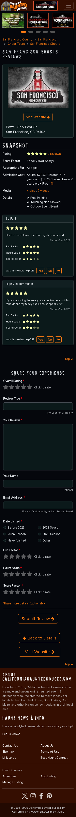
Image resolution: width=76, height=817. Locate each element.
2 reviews (54, 153)
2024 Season (17, 534)
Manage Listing (12, 782)
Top (69, 359)
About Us (47, 745)
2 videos (43, 190)
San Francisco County (17, 39)
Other (46, 540)
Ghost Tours (16, 43)
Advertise (9, 776)
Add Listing (48, 776)
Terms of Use (50, 751)
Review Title (12, 398)
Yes (40, 270)
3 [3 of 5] (38, 32)
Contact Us (10, 745)
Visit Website (38, 117)
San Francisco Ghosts (45, 43)
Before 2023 (16, 527)
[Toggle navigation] (69, 6)
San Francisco (47, 39)
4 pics (31, 190)
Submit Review (38, 618)
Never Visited (17, 540)
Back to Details (39, 638)
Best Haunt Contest (54, 757)
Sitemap (8, 751)
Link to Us (9, 757)
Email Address (14, 497)
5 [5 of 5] (53, 32)
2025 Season (51, 534)
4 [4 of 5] (45, 32)
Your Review (12, 420)
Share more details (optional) (24, 603)
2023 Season (51, 527)
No (50, 270)
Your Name (10, 476)
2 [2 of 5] (31, 32)
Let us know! (11, 734)
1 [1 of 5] (23, 32)
